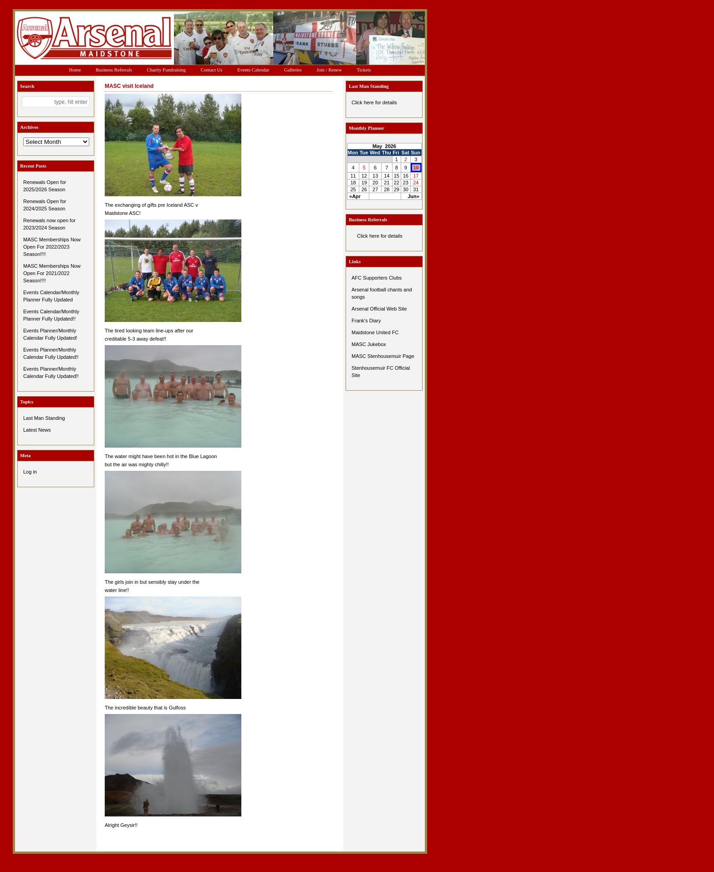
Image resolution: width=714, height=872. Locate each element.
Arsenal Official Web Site (379, 308)
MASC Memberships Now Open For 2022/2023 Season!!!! (52, 247)
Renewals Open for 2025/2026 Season (44, 185)
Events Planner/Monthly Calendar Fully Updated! (50, 334)
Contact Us (212, 69)
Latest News (37, 430)
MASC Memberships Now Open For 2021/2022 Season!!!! (52, 273)
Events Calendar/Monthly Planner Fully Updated (51, 296)
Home (75, 69)
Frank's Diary (366, 320)
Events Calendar (253, 69)
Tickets (364, 69)
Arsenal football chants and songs (382, 293)
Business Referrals (114, 69)
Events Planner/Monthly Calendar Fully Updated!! (51, 353)
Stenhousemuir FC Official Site (381, 371)
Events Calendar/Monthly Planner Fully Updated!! (51, 315)
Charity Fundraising (166, 69)
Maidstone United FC (375, 332)
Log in (30, 471)
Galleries (292, 69)
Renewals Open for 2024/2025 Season (44, 205)
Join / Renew (329, 69)
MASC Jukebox (369, 344)
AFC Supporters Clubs (377, 277)
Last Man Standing (44, 418)
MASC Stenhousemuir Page (383, 356)
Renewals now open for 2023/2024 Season (49, 224)
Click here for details (374, 102)
